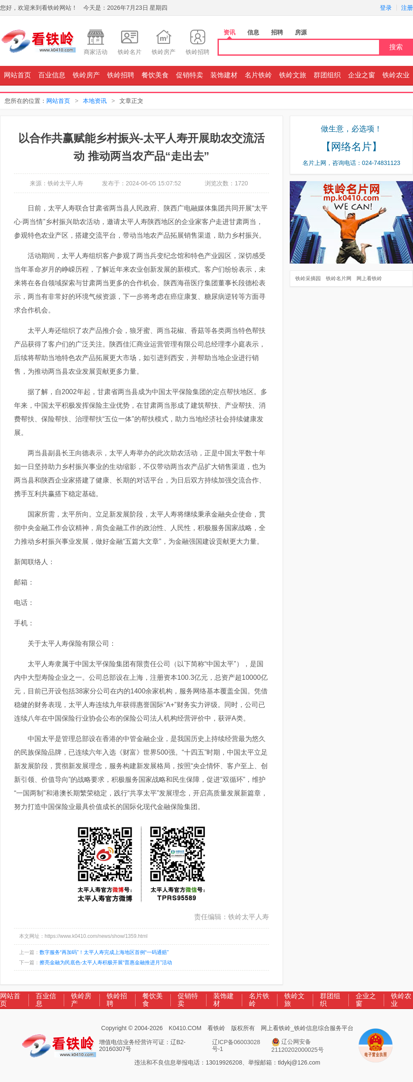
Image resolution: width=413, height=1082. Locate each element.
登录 (386, 7)
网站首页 (17, 75)
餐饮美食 (155, 75)
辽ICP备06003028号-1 (236, 1045)
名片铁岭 (258, 75)
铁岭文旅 (292, 75)
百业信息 (51, 75)
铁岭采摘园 (308, 278)
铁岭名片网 (338, 278)
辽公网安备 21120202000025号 (298, 1045)
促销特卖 (189, 75)
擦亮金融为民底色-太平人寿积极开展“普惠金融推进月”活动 (106, 963)
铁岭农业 (396, 75)
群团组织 (327, 75)
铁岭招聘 (120, 75)
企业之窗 (361, 75)
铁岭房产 (86, 75)
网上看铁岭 (369, 278)
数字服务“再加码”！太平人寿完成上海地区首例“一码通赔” (104, 952)
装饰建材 (224, 75)
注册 (407, 7)
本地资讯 (95, 100)
